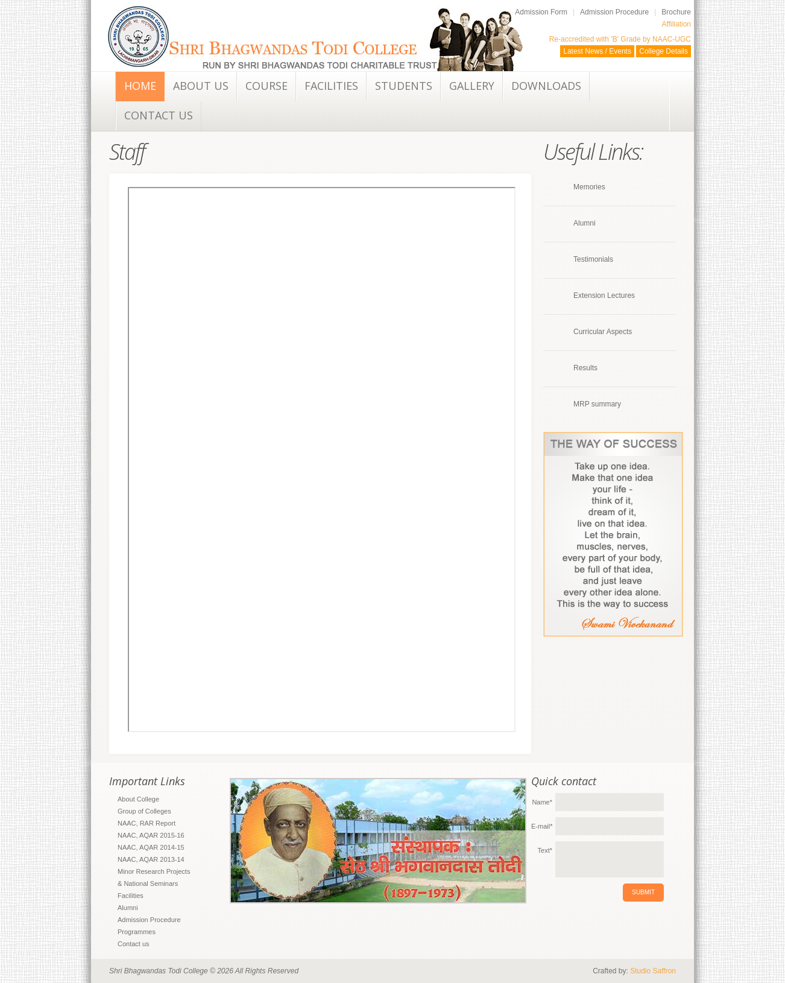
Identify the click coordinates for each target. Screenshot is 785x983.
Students (403, 85)
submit (643, 892)
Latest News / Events (597, 51)
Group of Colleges (144, 811)
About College (138, 799)
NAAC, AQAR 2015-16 (151, 835)
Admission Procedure (614, 12)
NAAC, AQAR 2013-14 (151, 859)
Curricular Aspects (602, 331)
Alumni (584, 223)
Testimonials (593, 259)
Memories (589, 187)
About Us (201, 85)
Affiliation (676, 24)
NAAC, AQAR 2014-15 (151, 847)
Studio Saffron (653, 971)
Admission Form (541, 12)
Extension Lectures (604, 295)
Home (140, 85)
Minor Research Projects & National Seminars (154, 877)
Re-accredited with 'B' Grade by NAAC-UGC (620, 39)
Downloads (546, 85)
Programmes (137, 931)
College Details (663, 51)
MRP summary (597, 404)
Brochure (676, 12)
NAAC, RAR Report (146, 823)
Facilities (331, 85)
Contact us (158, 115)
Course (266, 85)
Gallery (471, 85)
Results (585, 368)
